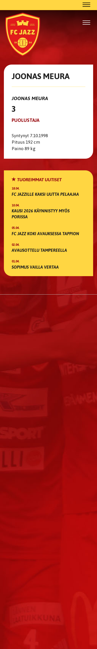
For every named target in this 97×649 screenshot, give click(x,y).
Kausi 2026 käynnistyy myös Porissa (41, 213)
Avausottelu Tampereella (39, 250)
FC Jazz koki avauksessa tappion (45, 233)
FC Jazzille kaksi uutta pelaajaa (45, 194)
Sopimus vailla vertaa (35, 267)
